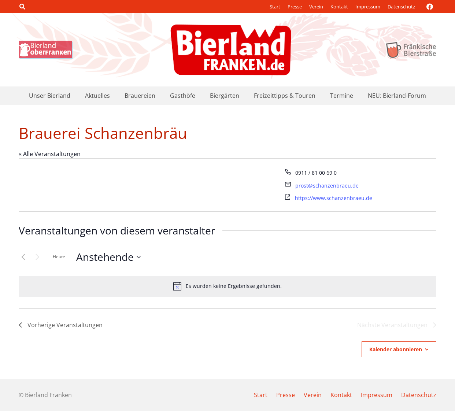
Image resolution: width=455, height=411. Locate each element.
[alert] (227, 286)
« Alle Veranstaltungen (50, 154)
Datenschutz (401, 6)
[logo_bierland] (48, 50)
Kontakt (339, 6)
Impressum (367, 6)
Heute (59, 256)
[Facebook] (429, 6)
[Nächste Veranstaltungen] (37, 257)
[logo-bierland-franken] (230, 49)
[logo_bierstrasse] (410, 50)
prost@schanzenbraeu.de (327, 185)
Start (275, 6)
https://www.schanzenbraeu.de (333, 198)
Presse (295, 6)
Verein (316, 6)
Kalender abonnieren (395, 349)
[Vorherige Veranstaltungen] (23, 257)
